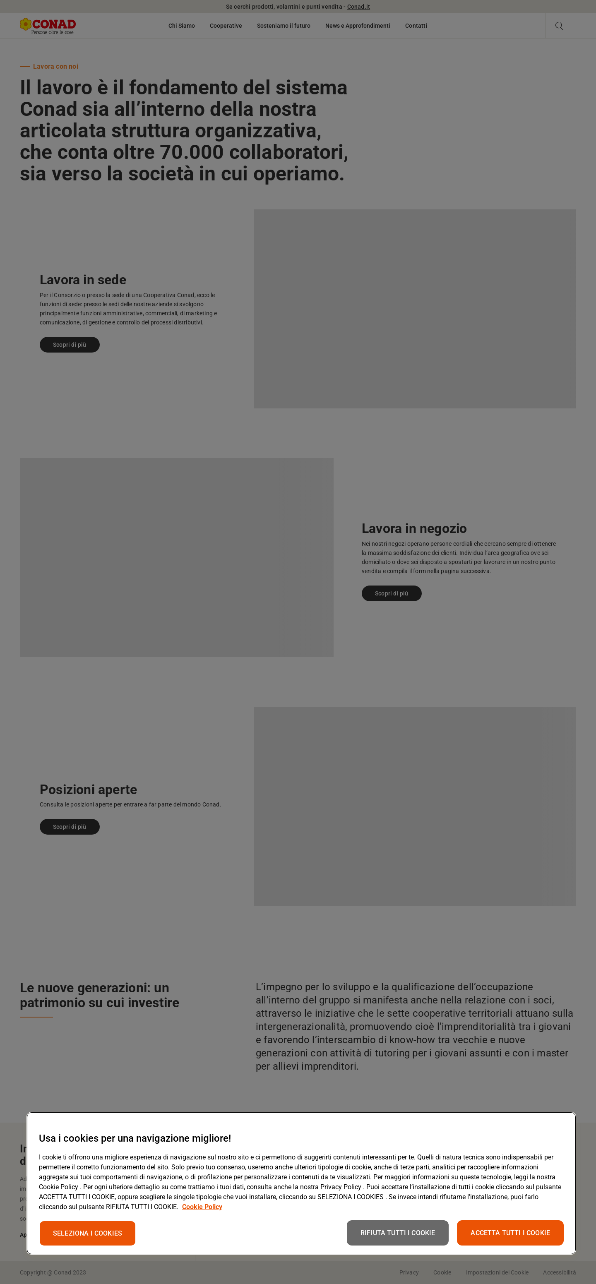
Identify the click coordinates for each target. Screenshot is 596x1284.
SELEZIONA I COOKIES (87, 1233)
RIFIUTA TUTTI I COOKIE (397, 1233)
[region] (301, 1183)
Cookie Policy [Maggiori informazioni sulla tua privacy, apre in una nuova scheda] (202, 1207)
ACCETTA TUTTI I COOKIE (510, 1233)
